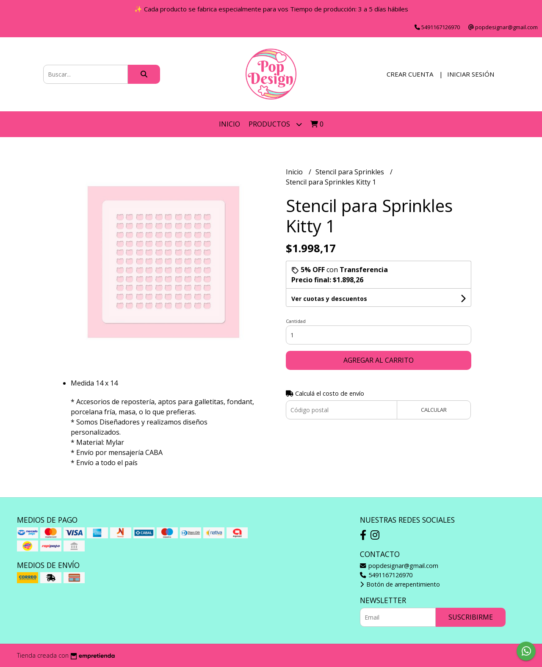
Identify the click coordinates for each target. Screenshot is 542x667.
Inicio (229, 124)
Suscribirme (470, 617)
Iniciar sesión (470, 74)
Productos (275, 124)
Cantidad (296, 321)
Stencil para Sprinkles (350, 171)
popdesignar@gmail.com (399, 566)
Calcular (434, 409)
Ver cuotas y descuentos (329, 299)
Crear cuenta (410, 74)
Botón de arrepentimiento (400, 584)
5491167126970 (386, 575)
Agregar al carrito (378, 360)
